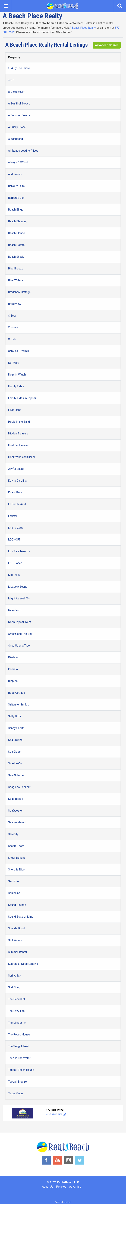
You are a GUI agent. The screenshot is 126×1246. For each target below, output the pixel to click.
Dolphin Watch (17, 374)
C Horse (13, 327)
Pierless (13, 657)
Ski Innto (13, 881)
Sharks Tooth (16, 846)
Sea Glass (14, 751)
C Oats (12, 339)
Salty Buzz (14, 716)
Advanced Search (106, 45)
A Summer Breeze (19, 115)
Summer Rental (17, 952)
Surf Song (14, 987)
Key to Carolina (17, 480)
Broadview (14, 304)
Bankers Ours (16, 186)
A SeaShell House (19, 103)
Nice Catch (14, 610)
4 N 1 (11, 80)
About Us (47, 1186)
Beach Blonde (16, 233)
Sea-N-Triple (16, 775)
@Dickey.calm (16, 91)
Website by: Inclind (63, 1202)
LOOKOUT (14, 539)
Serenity (13, 834)
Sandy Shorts (16, 728)
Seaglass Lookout (19, 787)
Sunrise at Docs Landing (23, 963)
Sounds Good (16, 928)
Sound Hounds (17, 905)
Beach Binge (15, 209)
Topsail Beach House (21, 1070)
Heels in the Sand (19, 421)
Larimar (12, 516)
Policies (61, 1186)
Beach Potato (16, 245)
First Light (14, 410)
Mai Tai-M (14, 575)
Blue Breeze (15, 268)
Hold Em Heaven (18, 445)
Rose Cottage (16, 692)
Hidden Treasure (18, 433)
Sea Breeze (15, 740)
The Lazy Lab (16, 1011)
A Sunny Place (17, 127)
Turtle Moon (15, 1093)
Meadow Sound (17, 586)
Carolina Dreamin (18, 351)
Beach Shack (16, 256)
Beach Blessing (17, 221)
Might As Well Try (19, 598)
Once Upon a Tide (19, 645)
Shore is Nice (16, 869)
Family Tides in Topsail (22, 398)
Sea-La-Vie (15, 763)
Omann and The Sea (20, 633)
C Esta (12, 315)
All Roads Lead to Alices (23, 150)
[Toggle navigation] (6, 6)
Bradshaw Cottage (19, 292)
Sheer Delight (16, 857)
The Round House (19, 1034)
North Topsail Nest (19, 622)
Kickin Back (15, 492)
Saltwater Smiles (18, 704)
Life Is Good (15, 527)
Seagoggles (15, 798)
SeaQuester (15, 810)
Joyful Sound (16, 469)
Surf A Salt (14, 975)
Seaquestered (17, 822)
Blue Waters (15, 280)
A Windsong (15, 139)
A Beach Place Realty (83, 27)
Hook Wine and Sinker (21, 457)
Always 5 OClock (18, 162)
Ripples (13, 681)
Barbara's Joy (16, 197)
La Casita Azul (17, 504)
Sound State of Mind (20, 916)
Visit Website (56, 1114)
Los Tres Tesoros (19, 551)
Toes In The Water (19, 1058)
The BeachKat (16, 999)
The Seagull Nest (18, 1046)
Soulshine (14, 893)
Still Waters (15, 940)
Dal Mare (13, 362)
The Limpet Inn (17, 1022)
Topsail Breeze (17, 1081)
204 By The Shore (19, 68)
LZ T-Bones (15, 563)
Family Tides (16, 386)
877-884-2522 (55, 1110)
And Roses (15, 174)
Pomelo (13, 669)
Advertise (75, 1186)
